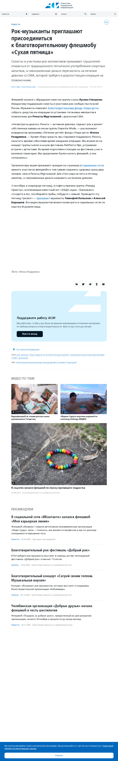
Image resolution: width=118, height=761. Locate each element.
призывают (43, 198)
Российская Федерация (27, 349)
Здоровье (83, 87)
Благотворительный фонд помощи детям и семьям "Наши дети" (46, 362)
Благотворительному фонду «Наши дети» (73, 108)
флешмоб (23, 358)
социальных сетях (93, 165)
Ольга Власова (28, 87)
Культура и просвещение (44, 539)
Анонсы (14, 565)
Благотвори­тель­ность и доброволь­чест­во (58, 87)
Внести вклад (29, 334)
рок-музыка (22, 355)
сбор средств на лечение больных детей (48, 355)
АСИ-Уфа (15, 87)
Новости (15, 24)
